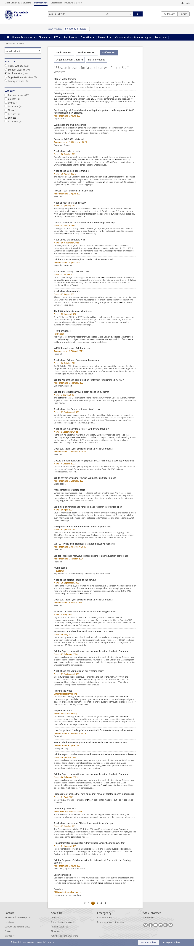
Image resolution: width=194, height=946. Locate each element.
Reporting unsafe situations (110, 922)
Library (79, 2)
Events (23, 102)
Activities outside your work (64, 936)
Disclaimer (9, 936)
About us (55, 917)
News (23, 110)
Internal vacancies (59, 926)
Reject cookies (172, 942)
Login (187, 3)
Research (103, 37)
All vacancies (57, 931)
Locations (23, 106)
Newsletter (148, 917)
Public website (23, 66)
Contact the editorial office (17, 926)
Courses (23, 99)
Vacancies (23, 121)
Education (86, 37)
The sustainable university (63, 922)
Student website (23, 69)
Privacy (8, 931)
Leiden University (12, 2)
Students (27, 2)
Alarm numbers (104, 917)
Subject (23, 118)
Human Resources (22, 37)
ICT (56, 37)
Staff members (41, 2)
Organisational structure (62, 2)
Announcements (23, 95)
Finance (43, 37)
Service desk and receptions (18, 917)
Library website (23, 81)
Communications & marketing (131, 37)
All (107, 13)
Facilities (69, 37)
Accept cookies (148, 942)
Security (159, 37)
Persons (23, 114)
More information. (46, 942)
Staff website (10, 43)
